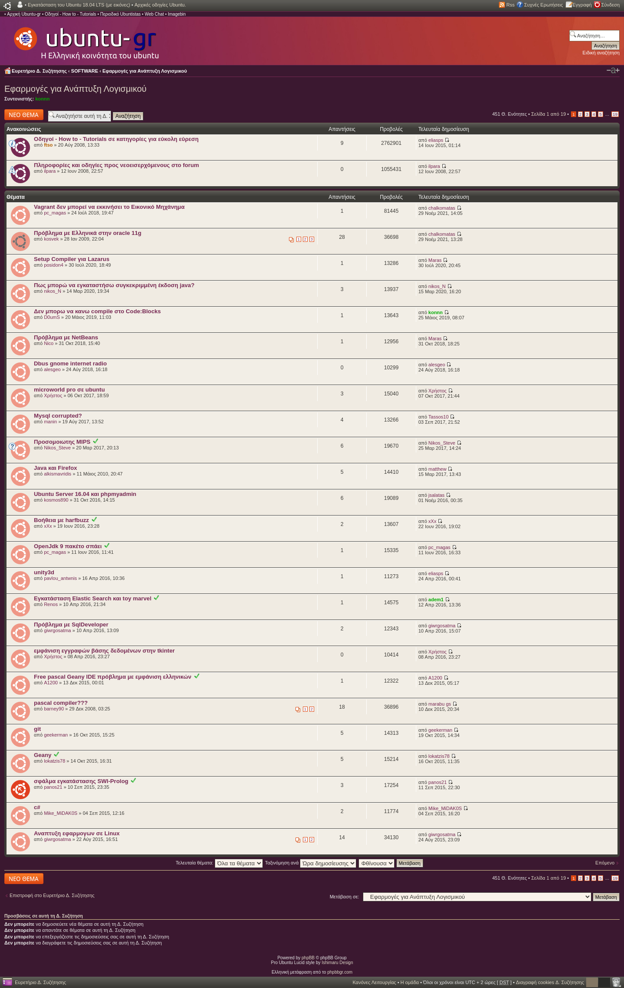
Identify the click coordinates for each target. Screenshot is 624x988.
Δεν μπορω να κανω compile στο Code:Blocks (97, 311)
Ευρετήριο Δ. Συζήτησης (39, 71)
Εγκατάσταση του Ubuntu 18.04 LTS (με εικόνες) (79, 4)
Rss (510, 4)
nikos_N (52, 291)
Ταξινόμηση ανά (311, 862)
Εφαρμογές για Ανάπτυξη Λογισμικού (145, 71)
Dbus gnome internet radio (70, 363)
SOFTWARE (84, 71)
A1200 (51, 682)
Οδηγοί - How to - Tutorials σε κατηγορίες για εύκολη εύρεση (116, 139)
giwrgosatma (57, 630)
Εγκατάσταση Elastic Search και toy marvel (92, 598)
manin (50, 421)
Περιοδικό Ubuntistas (120, 14)
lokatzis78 (54, 761)
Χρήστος (53, 395)
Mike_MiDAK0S (60, 813)
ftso (48, 144)
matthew (437, 469)
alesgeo (52, 369)
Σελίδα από (548, 114)
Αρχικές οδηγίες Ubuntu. (160, 4)
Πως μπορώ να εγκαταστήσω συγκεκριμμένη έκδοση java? (114, 285)
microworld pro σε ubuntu (69, 389)
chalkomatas (441, 208)
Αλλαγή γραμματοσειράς (613, 70)
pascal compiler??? (61, 703)
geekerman (56, 734)
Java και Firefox (55, 468)
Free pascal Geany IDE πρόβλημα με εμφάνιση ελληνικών (112, 676)
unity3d (44, 572)
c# (37, 807)
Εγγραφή (582, 4)
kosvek (51, 238)
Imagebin (177, 14)
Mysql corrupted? (58, 415)
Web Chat (154, 14)
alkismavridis (57, 473)
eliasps (435, 140)
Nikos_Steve (57, 447)
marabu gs (439, 704)
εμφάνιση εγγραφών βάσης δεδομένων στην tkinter (104, 650)
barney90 (54, 708)
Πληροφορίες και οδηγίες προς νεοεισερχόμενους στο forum (116, 165)
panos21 (53, 787)
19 (615, 114)
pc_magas (55, 212)
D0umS (52, 317)
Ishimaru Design (337, 962)
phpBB (308, 957)
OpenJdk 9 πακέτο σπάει (68, 546)
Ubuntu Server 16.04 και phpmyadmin (85, 494)
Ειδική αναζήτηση (601, 52)
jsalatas (436, 495)
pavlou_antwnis (60, 578)
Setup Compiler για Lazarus (72, 259)
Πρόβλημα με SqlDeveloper (71, 624)
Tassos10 (438, 416)
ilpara (50, 171)
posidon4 (53, 265)
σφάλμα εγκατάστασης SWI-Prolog (81, 781)
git (37, 729)
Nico (48, 343)
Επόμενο (604, 862)
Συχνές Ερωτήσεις (543, 4)
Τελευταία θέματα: (219, 862)
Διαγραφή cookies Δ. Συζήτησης (550, 982)
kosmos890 (56, 499)
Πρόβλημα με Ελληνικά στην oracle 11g (87, 233)
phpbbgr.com (339, 972)
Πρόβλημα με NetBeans (66, 337)
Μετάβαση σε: (344, 896)
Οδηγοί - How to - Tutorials (70, 14)
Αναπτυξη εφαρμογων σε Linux (76, 833)
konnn (42, 98)
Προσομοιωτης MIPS (62, 442)
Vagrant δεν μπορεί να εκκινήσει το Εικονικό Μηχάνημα (109, 207)
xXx (48, 526)
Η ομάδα (410, 982)
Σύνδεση (610, 4)
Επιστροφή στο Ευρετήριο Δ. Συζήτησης (52, 895)
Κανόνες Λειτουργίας (374, 982)
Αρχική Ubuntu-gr (24, 14)
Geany (42, 755)
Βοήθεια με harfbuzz (61, 520)
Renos (51, 604)
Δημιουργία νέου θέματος (23, 114)
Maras (435, 260)
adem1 (436, 599)
